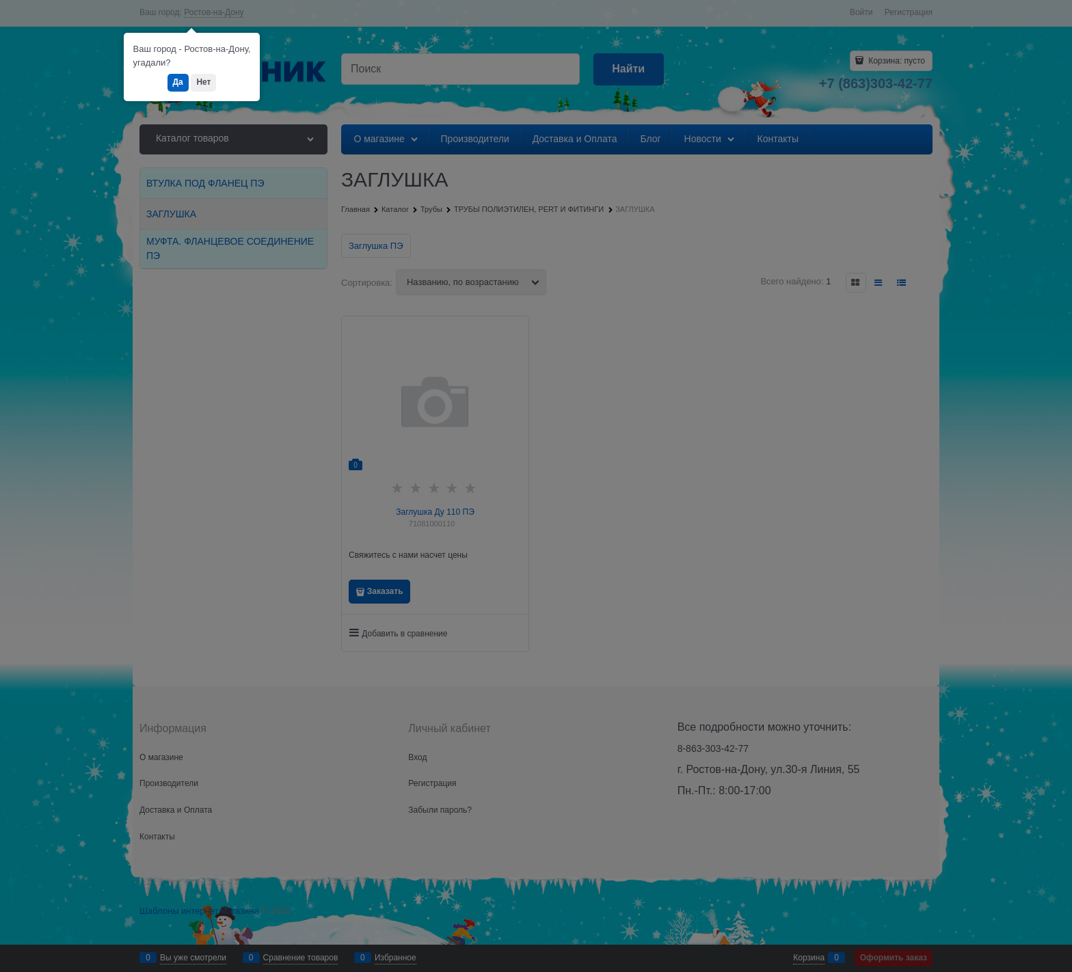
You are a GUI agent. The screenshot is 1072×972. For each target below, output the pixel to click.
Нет (203, 82)
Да (178, 82)
